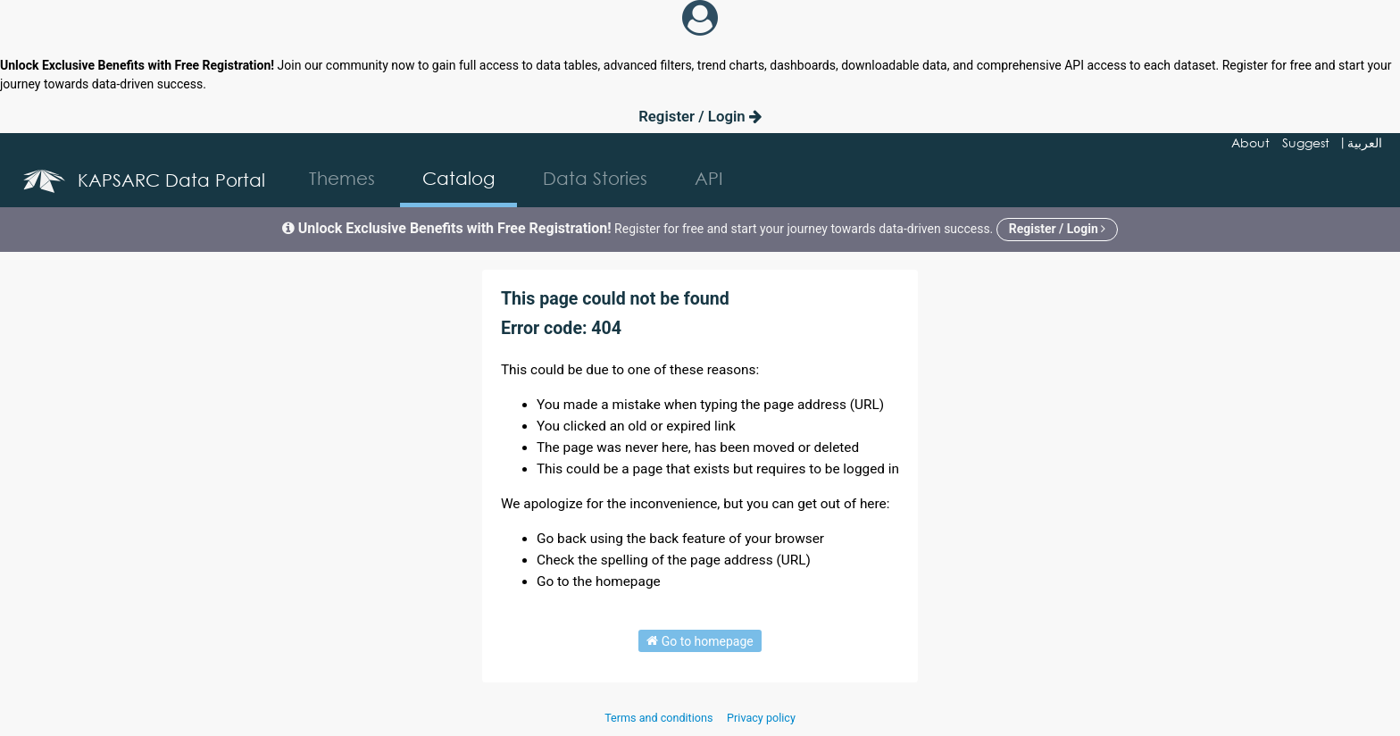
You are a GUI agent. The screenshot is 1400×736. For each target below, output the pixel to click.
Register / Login (700, 116)
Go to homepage (700, 640)
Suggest (1305, 142)
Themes (342, 178)
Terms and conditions (659, 717)
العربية (1364, 142)
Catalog (458, 178)
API (709, 178)
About (1250, 142)
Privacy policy (761, 717)
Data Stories (595, 178)
